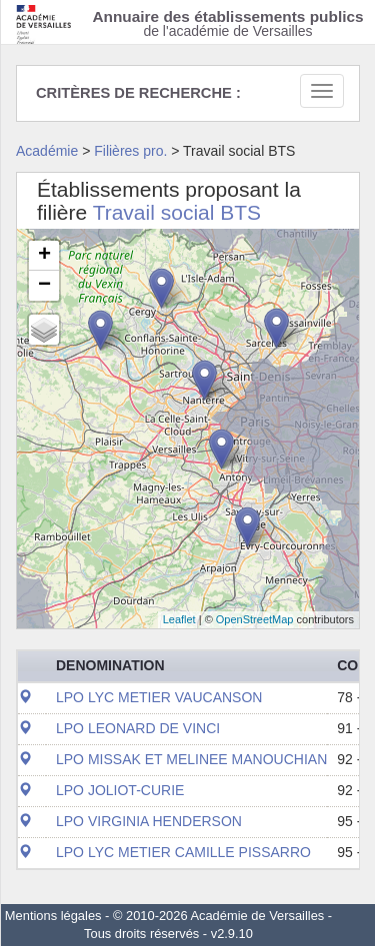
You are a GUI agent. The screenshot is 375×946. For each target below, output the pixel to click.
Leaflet (179, 619)
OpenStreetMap (255, 619)
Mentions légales (53, 915)
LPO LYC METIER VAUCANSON (159, 697)
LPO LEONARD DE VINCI (138, 728)
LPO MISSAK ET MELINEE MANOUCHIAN (191, 759)
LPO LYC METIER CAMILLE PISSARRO (183, 852)
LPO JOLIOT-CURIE (120, 790)
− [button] (44, 286)
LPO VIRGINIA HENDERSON (149, 821)
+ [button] (44, 256)
